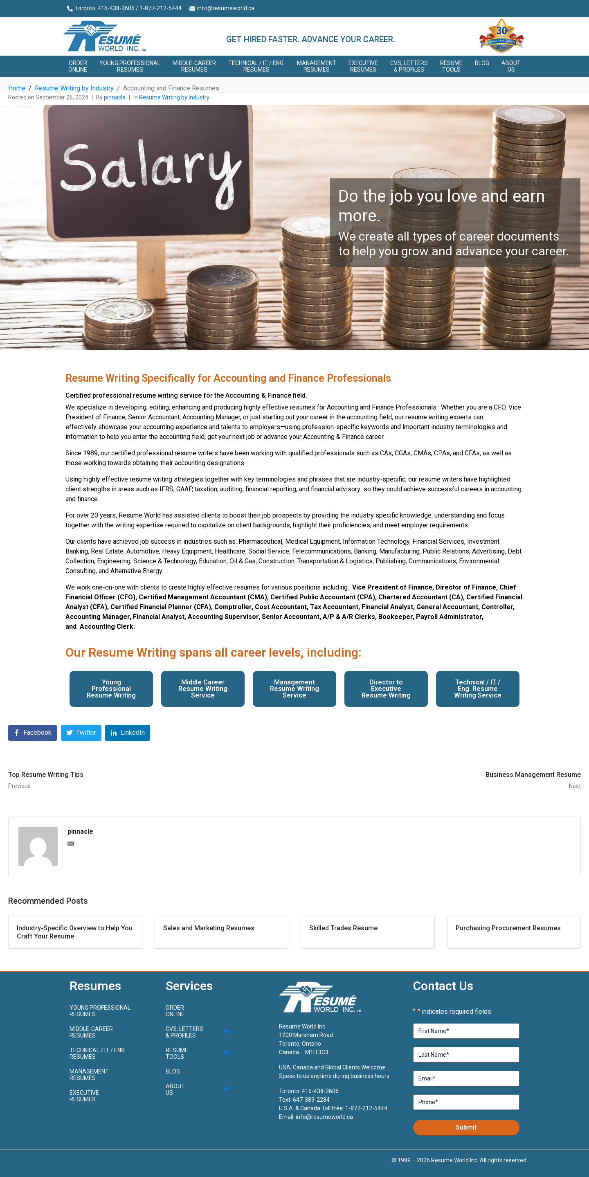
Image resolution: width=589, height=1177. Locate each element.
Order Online (77, 66)
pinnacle (115, 97)
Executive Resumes (363, 66)
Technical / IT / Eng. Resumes (256, 66)
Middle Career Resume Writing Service (202, 688)
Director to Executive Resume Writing (386, 688)
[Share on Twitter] (81, 733)
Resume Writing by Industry (174, 97)
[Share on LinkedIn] (127, 733)
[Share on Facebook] (32, 733)
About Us (511, 66)
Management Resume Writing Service (294, 688)
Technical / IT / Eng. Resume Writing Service (477, 688)
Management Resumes (316, 66)
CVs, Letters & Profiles (409, 66)
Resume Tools (451, 66)
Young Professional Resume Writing (111, 688)
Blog (482, 63)
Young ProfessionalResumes (129, 66)
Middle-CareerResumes (194, 66)
